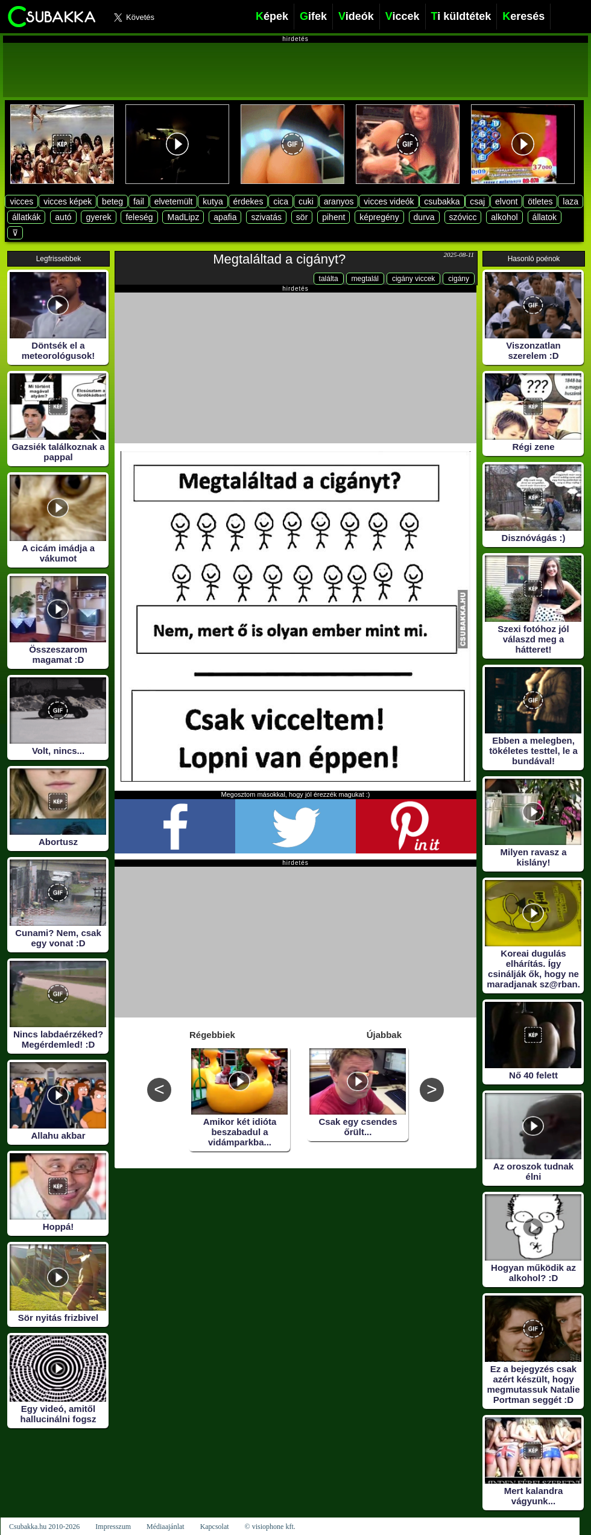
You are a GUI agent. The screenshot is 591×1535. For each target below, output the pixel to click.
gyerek (98, 217)
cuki (306, 201)
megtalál (365, 278)
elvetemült (173, 201)
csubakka (442, 201)
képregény (379, 217)
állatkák (26, 217)
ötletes (540, 201)
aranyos (339, 201)
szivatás (266, 217)
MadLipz (183, 217)
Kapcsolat (214, 1526)
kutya (213, 201)
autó (63, 217)
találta (328, 278)
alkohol (504, 217)
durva (424, 217)
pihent (333, 217)
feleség (139, 217)
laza (570, 201)
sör (302, 217)
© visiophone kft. (270, 1526)
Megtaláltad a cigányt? (279, 259)
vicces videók (389, 201)
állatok (545, 217)
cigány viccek (413, 278)
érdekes (248, 201)
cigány (458, 278)
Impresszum (113, 1526)
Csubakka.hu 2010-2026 (44, 1526)
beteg (112, 201)
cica (280, 201)
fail (138, 201)
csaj (477, 201)
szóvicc (463, 217)
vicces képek (67, 201)
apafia (224, 217)
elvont (506, 201)
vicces (21, 201)
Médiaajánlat (166, 1526)
